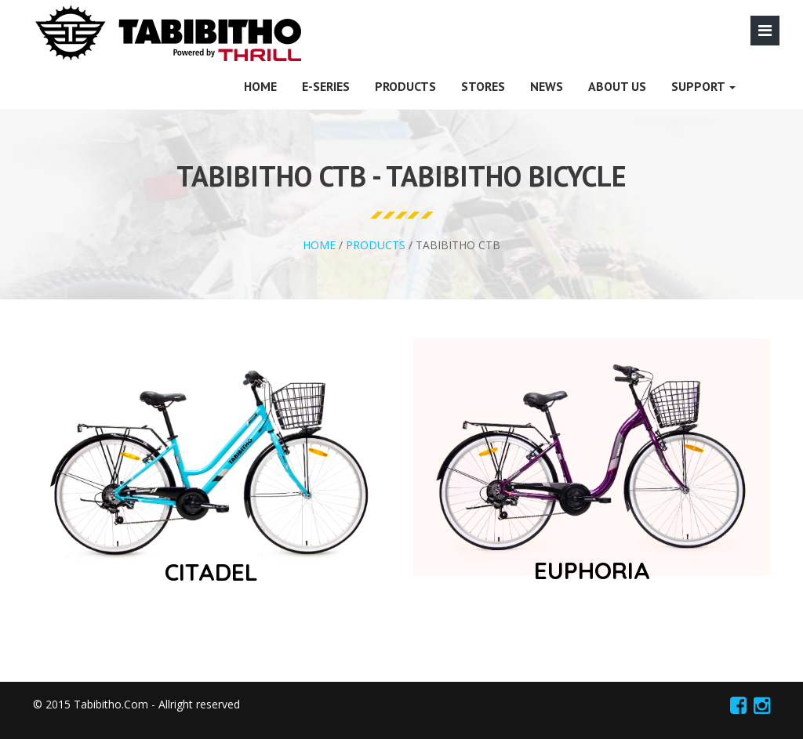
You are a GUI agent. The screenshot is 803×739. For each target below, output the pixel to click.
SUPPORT (703, 86)
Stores (483, 86)
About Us (617, 86)
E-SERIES (326, 86)
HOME (260, 86)
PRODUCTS (405, 86)
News (546, 86)
